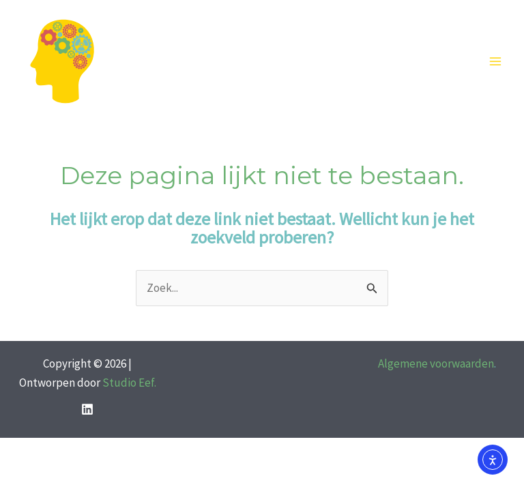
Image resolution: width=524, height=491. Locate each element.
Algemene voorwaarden (436, 363)
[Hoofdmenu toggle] (495, 62)
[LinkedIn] (87, 409)
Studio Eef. (129, 382)
